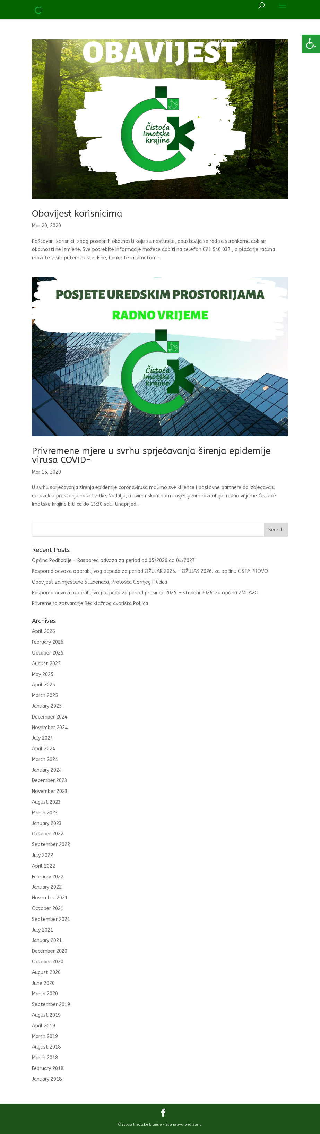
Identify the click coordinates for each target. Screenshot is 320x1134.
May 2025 (42, 674)
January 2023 (47, 823)
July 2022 (42, 855)
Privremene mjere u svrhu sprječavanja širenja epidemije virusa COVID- (151, 455)
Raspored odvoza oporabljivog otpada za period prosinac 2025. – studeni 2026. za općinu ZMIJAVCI (145, 593)
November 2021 (50, 898)
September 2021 (51, 919)
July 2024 (42, 738)
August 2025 (46, 664)
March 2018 (45, 1058)
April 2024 (43, 749)
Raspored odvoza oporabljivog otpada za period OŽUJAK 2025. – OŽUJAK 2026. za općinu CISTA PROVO (150, 571)
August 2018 (46, 1047)
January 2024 (47, 770)
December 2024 (49, 717)
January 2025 (47, 706)
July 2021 (42, 930)
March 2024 (45, 759)
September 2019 (51, 1004)
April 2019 (43, 1026)
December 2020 (49, 951)
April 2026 (43, 631)
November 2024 (50, 728)
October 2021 (47, 909)
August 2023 (46, 802)
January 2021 (47, 940)
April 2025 (43, 685)
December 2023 (49, 781)
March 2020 (45, 994)
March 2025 (45, 695)
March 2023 (45, 813)
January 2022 (47, 887)
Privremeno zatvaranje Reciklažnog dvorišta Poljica (90, 603)
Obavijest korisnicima (77, 213)
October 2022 (47, 834)
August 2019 (46, 1015)
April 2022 (43, 866)
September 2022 (51, 845)
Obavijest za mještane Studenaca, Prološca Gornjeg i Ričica (99, 582)
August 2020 (46, 973)
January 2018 (47, 1079)
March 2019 (45, 1037)
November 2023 (50, 791)
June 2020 (43, 983)
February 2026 (47, 642)
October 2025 (47, 653)
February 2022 (47, 877)
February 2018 (47, 1068)
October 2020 (47, 962)
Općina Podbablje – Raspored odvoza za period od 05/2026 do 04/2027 (113, 561)
